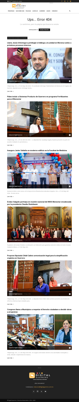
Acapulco (35, 11)
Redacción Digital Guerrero (15, 81)
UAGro (48, 11)
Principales (11, 11)
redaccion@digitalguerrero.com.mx (43, 387)
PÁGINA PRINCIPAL (44, 29)
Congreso (54, 11)
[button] (70, 11)
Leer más (10, 91)
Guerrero (42, 11)
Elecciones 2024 (20, 11)
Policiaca (28, 11)
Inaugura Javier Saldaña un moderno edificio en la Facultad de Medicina (37, 150)
